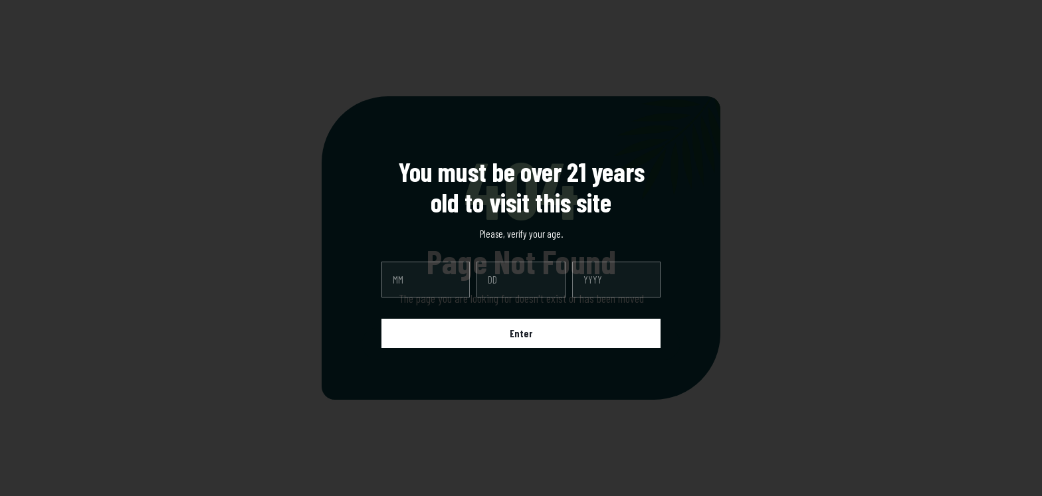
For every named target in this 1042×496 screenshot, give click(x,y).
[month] (425, 279)
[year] (616, 279)
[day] (520, 279)
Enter (521, 333)
